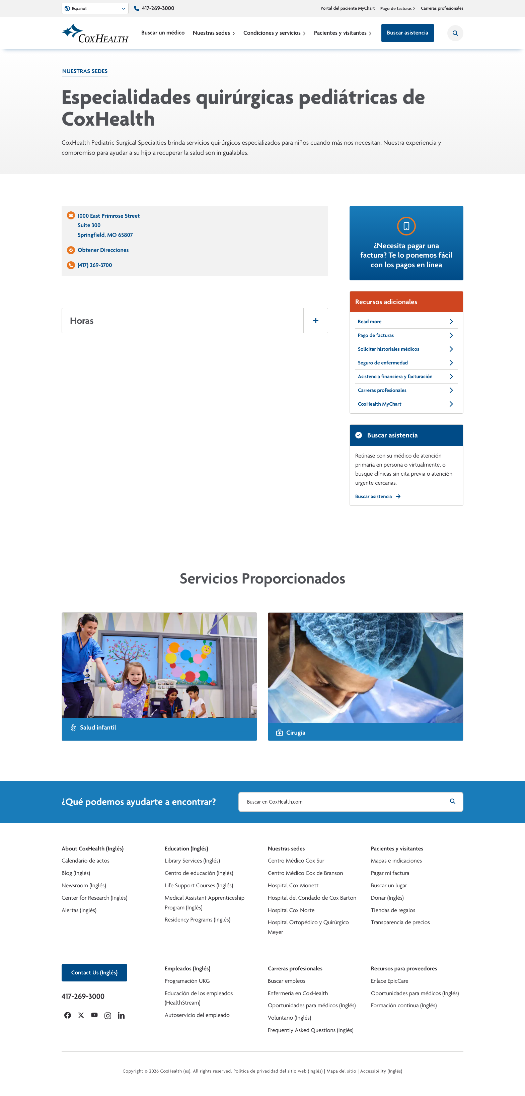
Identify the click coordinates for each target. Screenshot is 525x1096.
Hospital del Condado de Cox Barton (312, 897)
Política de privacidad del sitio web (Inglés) (278, 1071)
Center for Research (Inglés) (94, 897)
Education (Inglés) (186, 848)
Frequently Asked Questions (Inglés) (311, 1030)
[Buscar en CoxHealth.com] (350, 802)
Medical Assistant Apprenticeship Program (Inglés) (204, 902)
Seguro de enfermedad (406, 363)
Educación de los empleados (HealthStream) (199, 998)
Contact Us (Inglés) (94, 972)
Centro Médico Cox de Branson (305, 873)
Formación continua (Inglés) (404, 1005)
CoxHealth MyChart (406, 404)
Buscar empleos (286, 980)
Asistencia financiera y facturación (406, 376)
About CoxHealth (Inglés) (93, 848)
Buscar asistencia (407, 32)
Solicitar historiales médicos (406, 349)
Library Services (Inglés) (192, 860)
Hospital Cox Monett (293, 885)
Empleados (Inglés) (187, 968)
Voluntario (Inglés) (289, 1017)
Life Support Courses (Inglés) (199, 885)
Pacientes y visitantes (343, 32)
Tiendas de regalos (393, 910)
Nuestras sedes (214, 32)
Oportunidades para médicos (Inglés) (312, 1005)
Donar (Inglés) (387, 897)
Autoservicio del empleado (197, 1015)
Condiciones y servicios (274, 32)
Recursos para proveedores (404, 968)
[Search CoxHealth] (455, 33)
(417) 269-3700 (95, 265)
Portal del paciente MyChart (348, 8)
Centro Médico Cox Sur (296, 860)
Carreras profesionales (442, 8)
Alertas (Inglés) (79, 910)
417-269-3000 (158, 8)
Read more (406, 322)
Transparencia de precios (400, 922)
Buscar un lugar (389, 885)
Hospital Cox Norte (291, 910)
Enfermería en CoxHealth (298, 993)
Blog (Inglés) (76, 873)
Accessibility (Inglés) (381, 1071)
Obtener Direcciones (103, 250)
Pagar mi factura (390, 873)
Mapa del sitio (341, 1071)
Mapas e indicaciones (396, 860)
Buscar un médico (162, 32)
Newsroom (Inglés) (84, 885)
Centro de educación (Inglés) (199, 873)
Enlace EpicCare (389, 980)
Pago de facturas (398, 8)
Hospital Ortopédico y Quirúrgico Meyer (308, 927)
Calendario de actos (85, 860)
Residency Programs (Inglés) (197, 919)
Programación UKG (187, 980)
